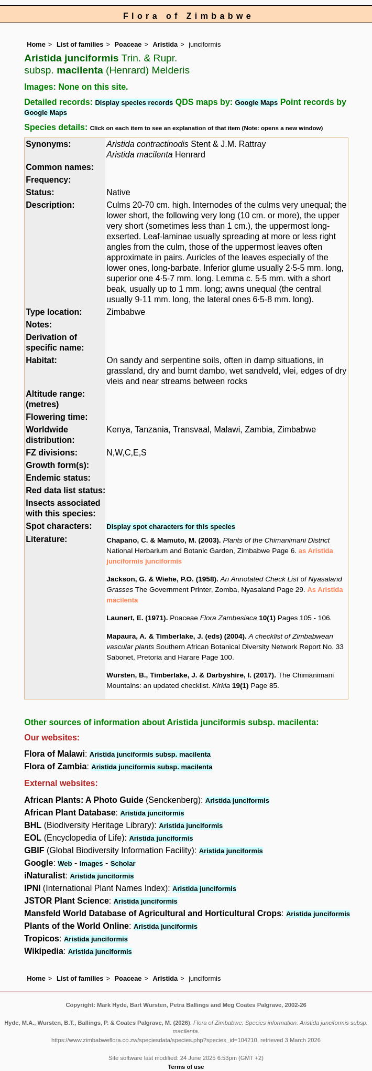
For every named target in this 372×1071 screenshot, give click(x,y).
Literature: (46, 539)
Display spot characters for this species (170, 527)
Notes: (39, 324)
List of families (80, 44)
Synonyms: (48, 144)
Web (65, 863)
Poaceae (128, 44)
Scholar (123, 863)
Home (36, 44)
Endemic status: (58, 477)
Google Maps (256, 103)
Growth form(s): (57, 465)
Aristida (165, 44)
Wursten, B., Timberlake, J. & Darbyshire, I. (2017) (190, 675)
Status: (40, 192)
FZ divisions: (52, 452)
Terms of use (186, 1067)
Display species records (134, 103)
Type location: (54, 311)
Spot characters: (59, 526)
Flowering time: (56, 416)
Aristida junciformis (237, 800)
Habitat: (41, 360)
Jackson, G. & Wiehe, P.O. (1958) (161, 579)
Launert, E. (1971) (136, 618)
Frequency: (48, 179)
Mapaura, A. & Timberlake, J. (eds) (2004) (175, 636)
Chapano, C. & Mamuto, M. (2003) (162, 540)
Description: (50, 204)
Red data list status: (65, 490)
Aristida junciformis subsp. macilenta (150, 754)
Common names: (60, 167)
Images (91, 863)
